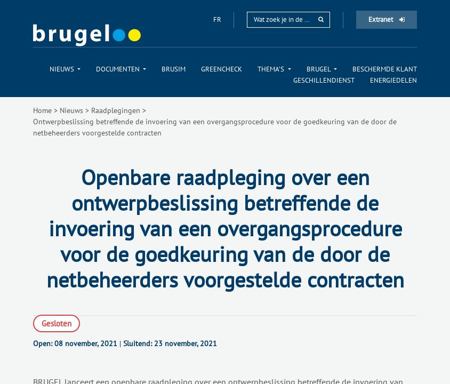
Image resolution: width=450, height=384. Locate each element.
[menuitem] (65, 69)
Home (42, 110)
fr (218, 19)
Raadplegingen (115, 110)
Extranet (386, 19)
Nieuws (71, 110)
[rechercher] (321, 19)
